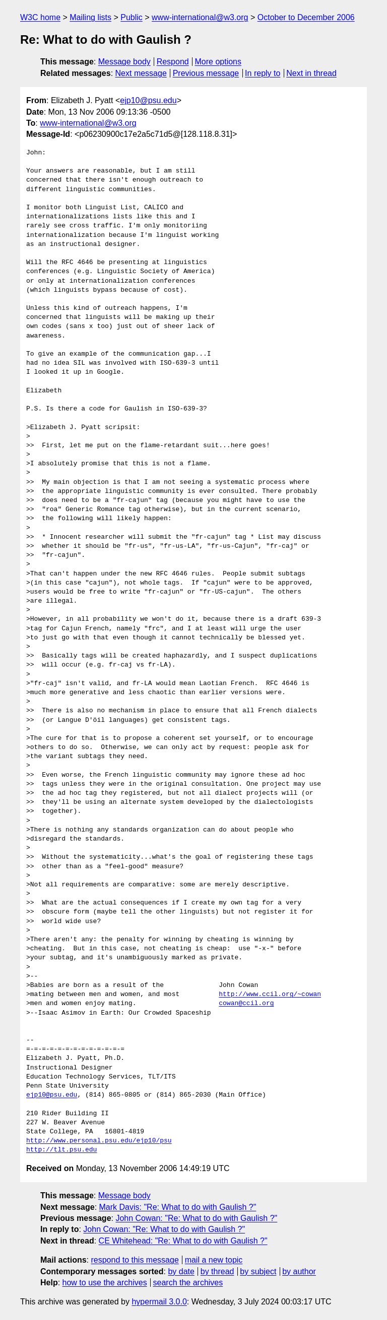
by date (181, 1271)
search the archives (188, 1282)
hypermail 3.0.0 (159, 1301)
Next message (141, 73)
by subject (258, 1271)
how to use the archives (104, 1282)
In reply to (262, 73)
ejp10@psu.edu (148, 100)
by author (299, 1271)
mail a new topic (214, 1260)
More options (218, 61)
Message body (124, 61)
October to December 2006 (306, 17)
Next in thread (311, 73)
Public (131, 17)
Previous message (206, 73)
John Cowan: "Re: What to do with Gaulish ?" (196, 1218)
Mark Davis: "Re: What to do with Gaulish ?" (177, 1207)
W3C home (40, 17)
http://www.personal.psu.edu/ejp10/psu (99, 1140)
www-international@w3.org (200, 17)
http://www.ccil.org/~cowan (270, 994)
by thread (217, 1271)
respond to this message (134, 1260)
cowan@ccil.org (246, 1003)
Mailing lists (90, 17)
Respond (173, 61)
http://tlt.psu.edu (61, 1149)
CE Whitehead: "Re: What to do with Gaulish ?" (183, 1240)
